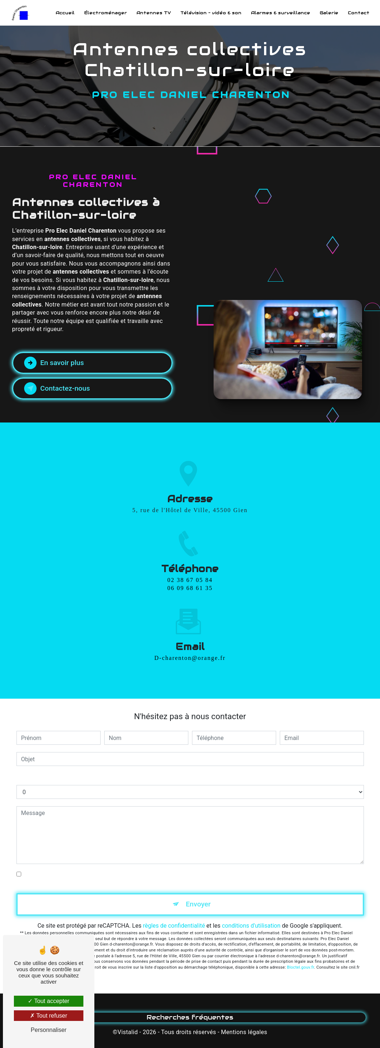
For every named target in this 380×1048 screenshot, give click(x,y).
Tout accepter (48, 1001)
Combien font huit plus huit (51, 777)
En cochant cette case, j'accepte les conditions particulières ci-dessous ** (119, 874)
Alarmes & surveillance (280, 12)
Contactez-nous (57, 388)
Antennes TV (153, 12)
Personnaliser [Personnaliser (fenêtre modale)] (49, 1030)
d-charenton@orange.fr (190, 642)
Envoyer (198, 904)
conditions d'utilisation (251, 925)
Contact (358, 12)
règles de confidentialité (174, 925)
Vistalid (127, 1032)
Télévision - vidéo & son (210, 12)
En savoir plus (54, 363)
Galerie (329, 12)
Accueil (65, 12)
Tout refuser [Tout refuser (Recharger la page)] (48, 1016)
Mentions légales (244, 1032)
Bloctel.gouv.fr (300, 967)
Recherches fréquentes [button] (190, 1017)
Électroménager (105, 12)
